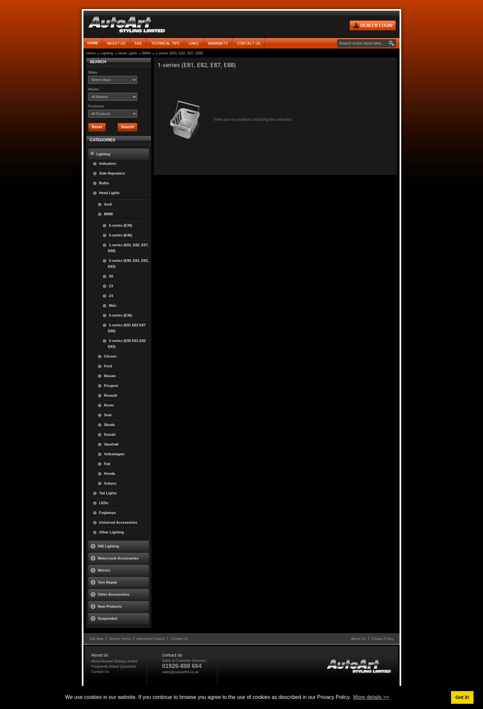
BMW (146, 53)
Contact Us (179, 639)
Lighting (106, 53)
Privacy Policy (383, 639)
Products (96, 106)
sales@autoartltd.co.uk (180, 672)
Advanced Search (151, 639)
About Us (358, 639)
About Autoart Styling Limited (114, 661)
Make (92, 72)
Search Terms (120, 639)
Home (92, 43)
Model (93, 89)
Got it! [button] (462, 697)
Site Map (96, 639)
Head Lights (127, 53)
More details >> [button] (371, 697)
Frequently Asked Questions (113, 666)
